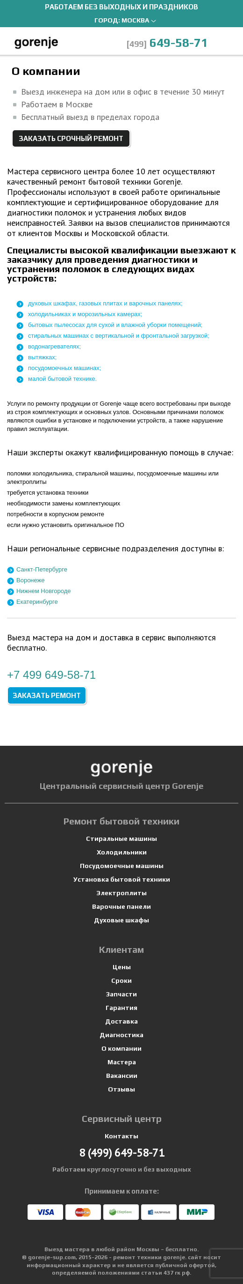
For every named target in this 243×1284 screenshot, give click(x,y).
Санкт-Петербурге (41, 569)
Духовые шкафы (121, 920)
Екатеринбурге (37, 601)
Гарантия (121, 1007)
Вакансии (121, 1075)
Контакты (121, 1136)
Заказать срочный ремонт (71, 138)
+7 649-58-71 (51, 674)
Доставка (121, 1021)
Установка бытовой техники (121, 879)
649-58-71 (167, 43)
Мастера (121, 1062)
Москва (135, 20)
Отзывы (121, 1089)
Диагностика (121, 1035)
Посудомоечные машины (122, 865)
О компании (121, 1048)
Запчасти (121, 994)
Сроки (121, 980)
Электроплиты (121, 893)
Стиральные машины (121, 838)
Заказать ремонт (47, 695)
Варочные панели (121, 906)
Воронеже (30, 580)
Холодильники (122, 852)
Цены (122, 967)
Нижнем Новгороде (43, 590)
